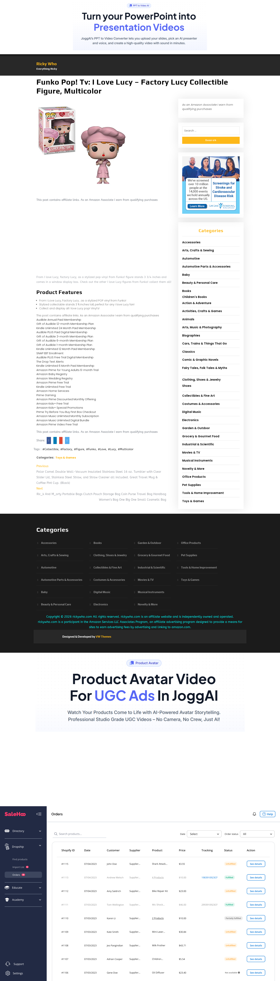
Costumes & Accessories (201, 404)
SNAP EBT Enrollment (49, 353)
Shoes (186, 386)
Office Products (194, 477)
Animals (188, 319)
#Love (102, 449)
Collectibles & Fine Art (198, 396)
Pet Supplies (191, 485)
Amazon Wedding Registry (54, 378)
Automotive (191, 258)
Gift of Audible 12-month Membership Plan (65, 324)
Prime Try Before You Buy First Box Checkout (66, 412)
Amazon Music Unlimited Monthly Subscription (67, 416)
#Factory (66, 449)
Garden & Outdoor (196, 428)
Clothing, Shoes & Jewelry (201, 380)
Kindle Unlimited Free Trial (53, 387)
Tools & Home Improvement (203, 493)
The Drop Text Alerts (50, 362)
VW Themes (103, 636)
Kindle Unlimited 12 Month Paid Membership (65, 349)
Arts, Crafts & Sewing (198, 250)
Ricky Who (46, 63)
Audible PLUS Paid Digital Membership (61, 332)
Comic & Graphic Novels (200, 360)
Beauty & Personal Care (200, 283)
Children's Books (194, 297)
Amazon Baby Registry (51, 374)
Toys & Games (65, 457)
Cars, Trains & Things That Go (204, 343)
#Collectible (50, 449)
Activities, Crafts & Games (202, 311)
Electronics (190, 420)
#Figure (79, 449)
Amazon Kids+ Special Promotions (59, 408)
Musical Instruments (197, 460)
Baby (186, 275)
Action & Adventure (196, 303)
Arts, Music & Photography (202, 327)
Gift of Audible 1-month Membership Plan (64, 345)
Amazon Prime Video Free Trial (57, 424)
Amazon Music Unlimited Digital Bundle (62, 420)
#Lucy (112, 449)
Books (186, 291)
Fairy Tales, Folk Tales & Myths (204, 368)
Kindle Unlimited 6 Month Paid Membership (65, 366)
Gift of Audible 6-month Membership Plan (64, 340)
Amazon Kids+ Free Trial (52, 403)
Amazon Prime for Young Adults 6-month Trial (67, 370)
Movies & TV (191, 452)
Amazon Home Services (52, 391)
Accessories (191, 242)
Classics (188, 352)
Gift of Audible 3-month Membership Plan (64, 336)
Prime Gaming (46, 395)
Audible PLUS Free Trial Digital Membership (65, 357)
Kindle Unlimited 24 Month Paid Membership (66, 328)
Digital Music (191, 412)
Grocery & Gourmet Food (200, 436)
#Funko (91, 449)
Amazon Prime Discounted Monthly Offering (66, 399)
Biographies (191, 335)
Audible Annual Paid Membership (58, 320)
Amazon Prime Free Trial (52, 382)
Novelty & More (193, 469)
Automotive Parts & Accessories (206, 266)
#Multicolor (125, 449)
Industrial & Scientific (198, 444)
